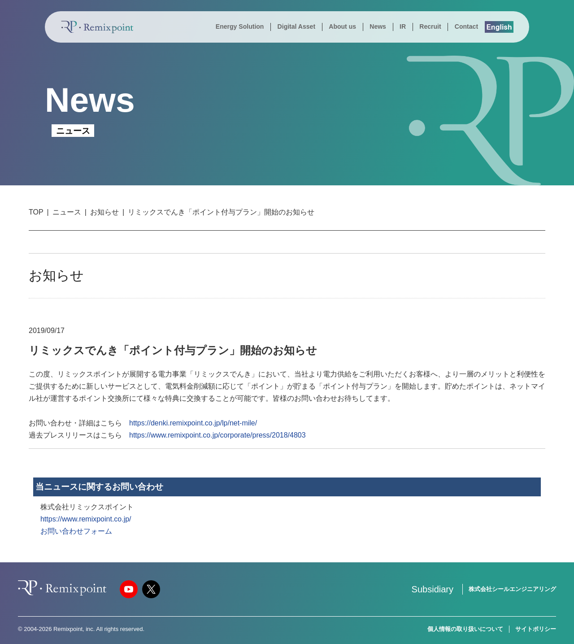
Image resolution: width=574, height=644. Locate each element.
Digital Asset (296, 26)
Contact (466, 26)
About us (342, 26)
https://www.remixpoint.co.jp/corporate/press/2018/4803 (217, 435)
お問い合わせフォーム (76, 531)
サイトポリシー (535, 629)
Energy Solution (240, 26)
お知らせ (104, 212)
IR (403, 26)
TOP (36, 212)
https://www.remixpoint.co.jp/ (85, 519)
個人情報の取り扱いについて (465, 629)
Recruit (430, 26)
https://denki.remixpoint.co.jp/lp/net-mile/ (193, 423)
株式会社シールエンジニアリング (512, 589)
